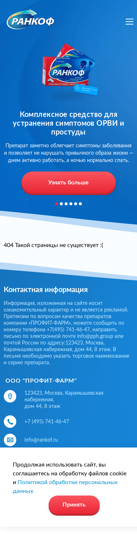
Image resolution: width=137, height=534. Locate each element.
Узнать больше (68, 182)
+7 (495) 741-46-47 (46, 421)
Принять (73, 505)
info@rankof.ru (41, 440)
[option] (68, 119)
